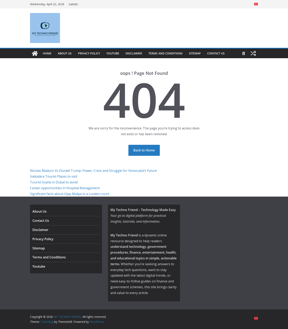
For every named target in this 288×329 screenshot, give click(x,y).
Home (47, 53)
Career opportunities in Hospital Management (65, 188)
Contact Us (216, 53)
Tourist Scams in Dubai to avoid (54, 182)
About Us (65, 53)
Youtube (112, 53)
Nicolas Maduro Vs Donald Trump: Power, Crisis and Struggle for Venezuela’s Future (93, 170)
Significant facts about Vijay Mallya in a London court (69, 194)
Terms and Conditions (165, 53)
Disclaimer (134, 53)
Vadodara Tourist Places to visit (53, 176)
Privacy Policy (89, 53)
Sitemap (195, 53)
